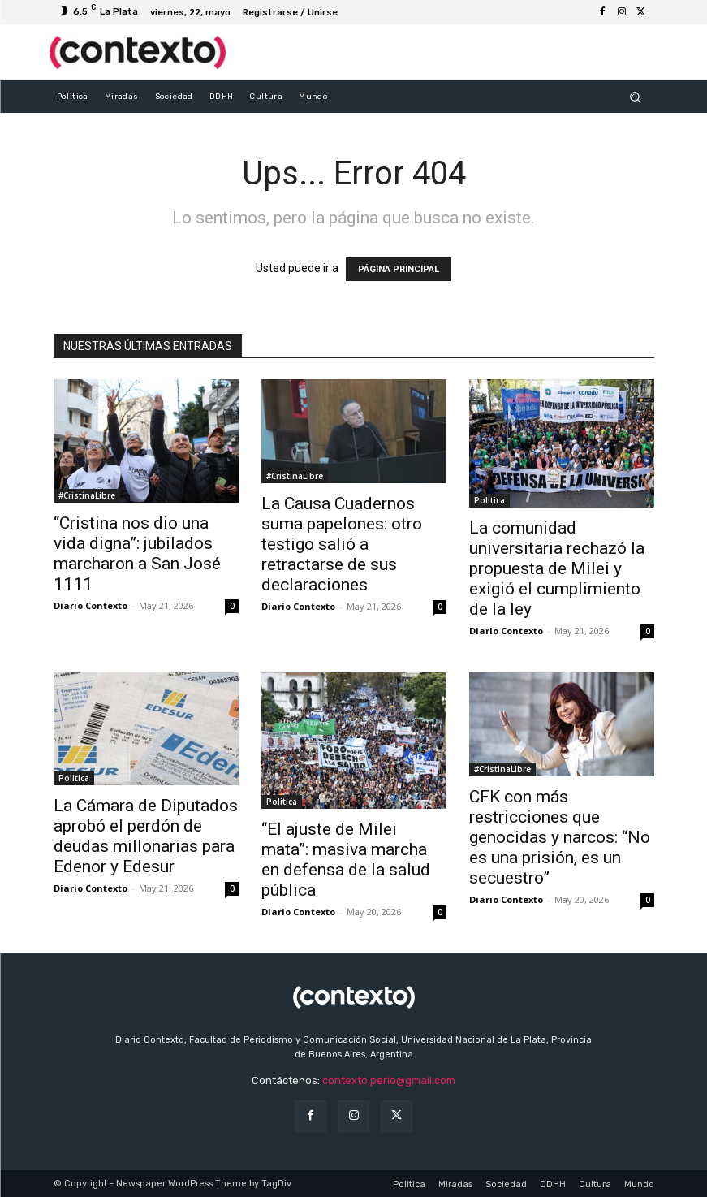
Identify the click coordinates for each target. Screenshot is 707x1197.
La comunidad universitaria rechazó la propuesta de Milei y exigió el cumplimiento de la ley (556, 568)
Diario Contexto (90, 605)
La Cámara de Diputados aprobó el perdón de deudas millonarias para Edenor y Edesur (146, 836)
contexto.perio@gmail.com (388, 1080)
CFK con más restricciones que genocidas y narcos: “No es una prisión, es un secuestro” (559, 837)
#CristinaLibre (86, 495)
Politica (489, 500)
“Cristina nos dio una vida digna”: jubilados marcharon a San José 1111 (137, 553)
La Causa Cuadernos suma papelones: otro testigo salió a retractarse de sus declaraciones (341, 544)
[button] (634, 96)
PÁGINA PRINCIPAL (398, 269)
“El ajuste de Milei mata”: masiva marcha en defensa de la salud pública (345, 859)
